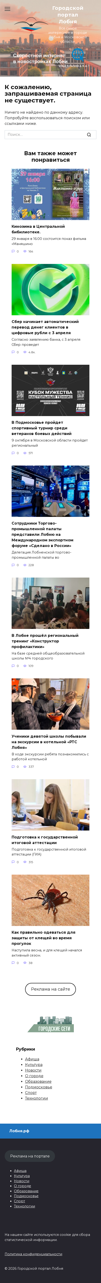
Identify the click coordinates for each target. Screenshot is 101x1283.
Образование (38, 1081)
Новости (33, 1070)
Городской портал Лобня (67, 15)
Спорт (31, 1092)
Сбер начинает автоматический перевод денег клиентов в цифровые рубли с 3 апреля (45, 327)
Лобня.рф (19, 1131)
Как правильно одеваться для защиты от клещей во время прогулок (43, 938)
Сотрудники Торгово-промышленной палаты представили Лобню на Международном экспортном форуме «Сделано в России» (42, 534)
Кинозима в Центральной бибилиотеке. (38, 229)
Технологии (36, 1098)
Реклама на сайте (50, 989)
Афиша (32, 1059)
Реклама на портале (30, 1156)
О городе (34, 1076)
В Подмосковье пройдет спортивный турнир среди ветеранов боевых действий (42, 428)
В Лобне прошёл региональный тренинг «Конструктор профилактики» (45, 641)
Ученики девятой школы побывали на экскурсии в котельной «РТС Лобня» (49, 742)
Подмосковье (38, 1087)
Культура (33, 1064)
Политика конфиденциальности (33, 1254)
